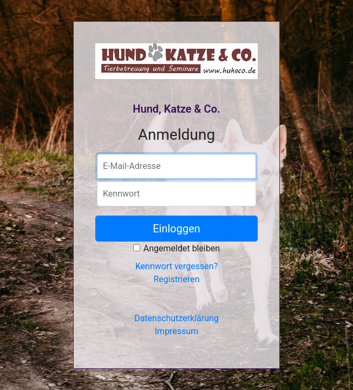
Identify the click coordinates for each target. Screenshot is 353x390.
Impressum (177, 331)
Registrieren (176, 279)
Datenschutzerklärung (176, 318)
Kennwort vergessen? (176, 266)
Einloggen (176, 228)
